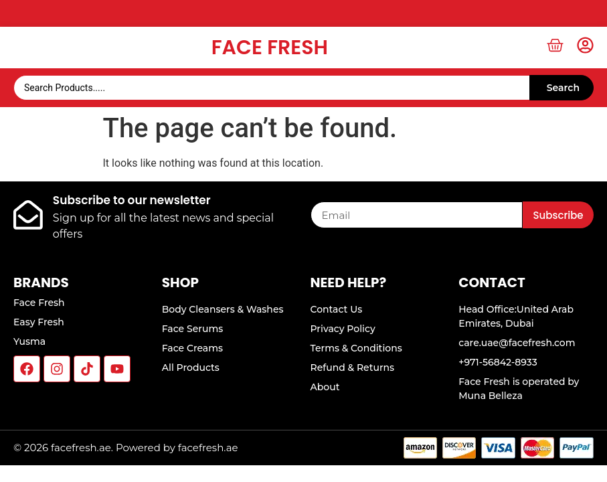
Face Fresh (269, 47)
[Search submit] (561, 87)
